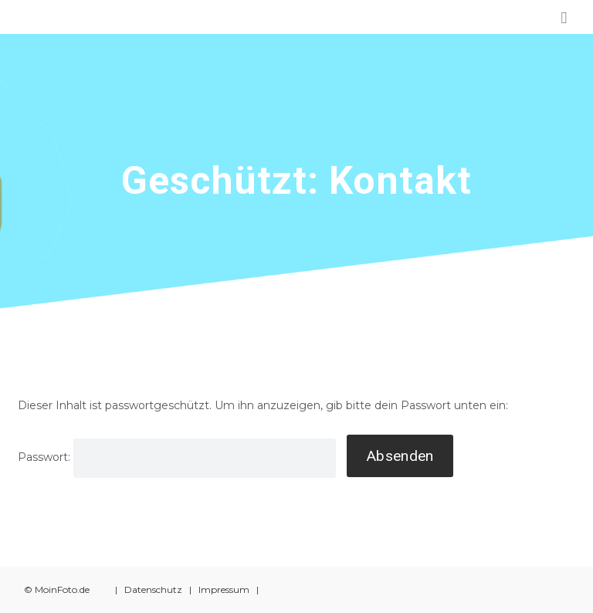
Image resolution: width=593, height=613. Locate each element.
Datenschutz (153, 589)
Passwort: (177, 457)
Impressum (223, 589)
